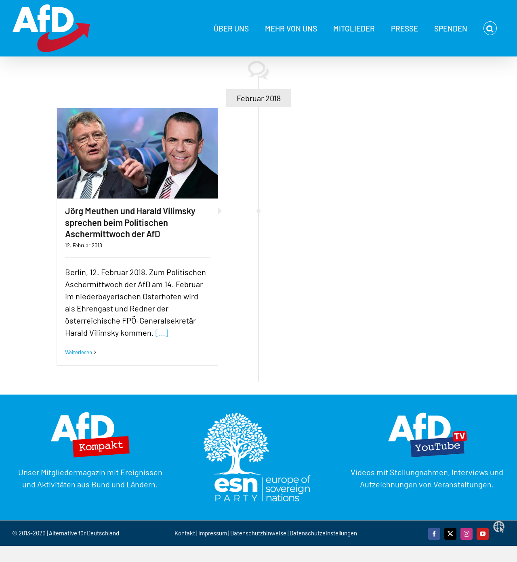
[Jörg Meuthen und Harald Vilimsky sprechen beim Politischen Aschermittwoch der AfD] (137, 153)
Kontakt (185, 533)
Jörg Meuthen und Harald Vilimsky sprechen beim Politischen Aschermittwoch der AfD (130, 222)
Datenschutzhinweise (258, 533)
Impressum (212, 533)
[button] (490, 28)
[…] (162, 332)
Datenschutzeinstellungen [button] (323, 533)
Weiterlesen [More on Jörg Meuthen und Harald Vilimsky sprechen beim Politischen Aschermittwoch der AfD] (78, 352)
